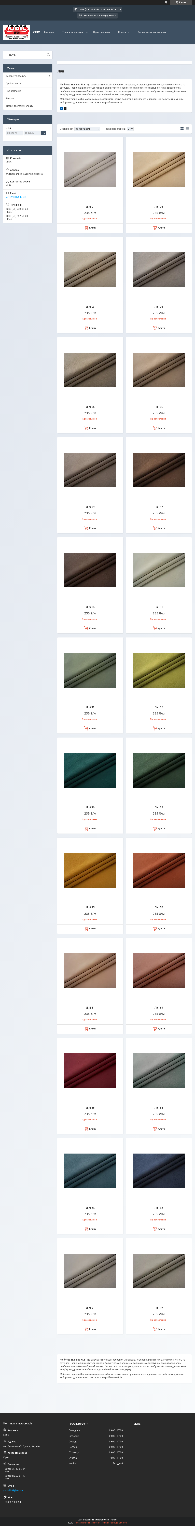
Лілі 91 (90, 1308)
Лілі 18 (90, 607)
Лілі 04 (159, 306)
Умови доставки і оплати (151, 32)
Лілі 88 (159, 1208)
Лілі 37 (159, 807)
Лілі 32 (90, 707)
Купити (92, 228)
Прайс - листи (13, 83)
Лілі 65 (90, 1107)
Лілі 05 (90, 407)
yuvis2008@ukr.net (16, 197)
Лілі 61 (90, 1007)
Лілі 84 (90, 1208)
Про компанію (101, 32)
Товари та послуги (72, 32)
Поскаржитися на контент (87, 1523)
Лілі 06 (159, 407)
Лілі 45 (90, 907)
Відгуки (10, 98)
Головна (49, 32)
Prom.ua (114, 1520)
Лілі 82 (159, 1107)
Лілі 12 (159, 507)
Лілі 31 (159, 607)
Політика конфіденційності (114, 1523)
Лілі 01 (90, 206)
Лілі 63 (159, 1007)
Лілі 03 (90, 306)
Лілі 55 (159, 907)
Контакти (123, 32)
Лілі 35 (159, 707)
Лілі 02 (159, 206)
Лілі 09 (90, 507)
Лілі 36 (90, 807)
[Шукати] (48, 55)
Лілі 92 (159, 1308)
